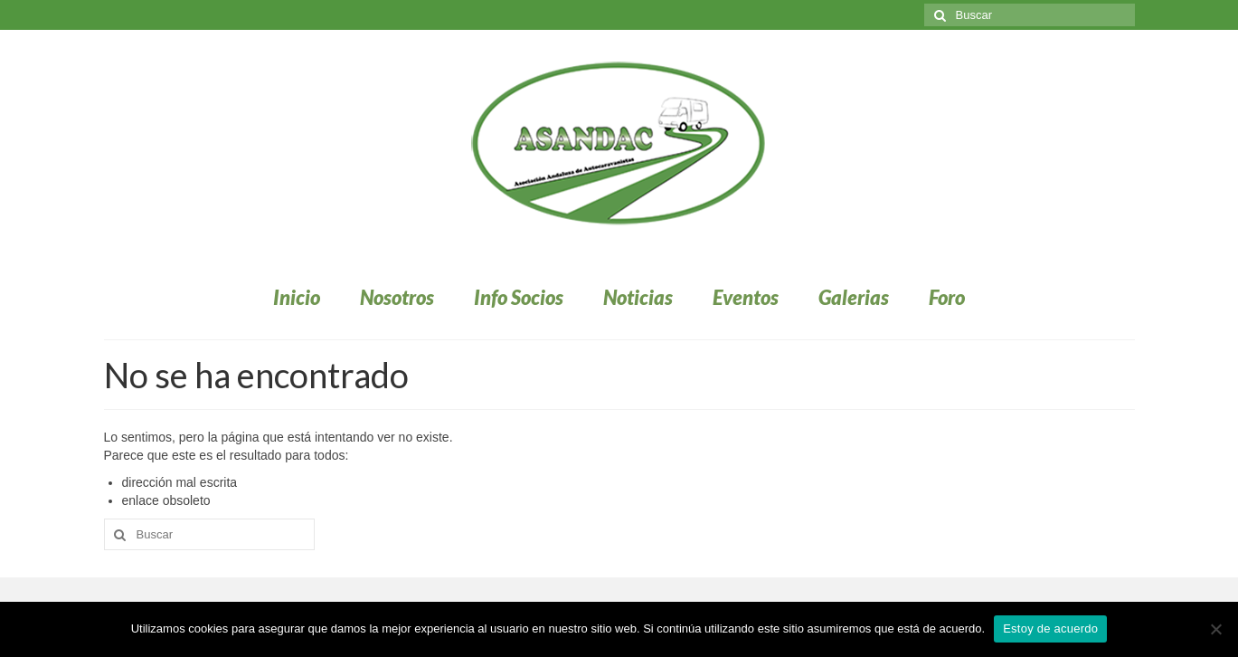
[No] (1215, 629)
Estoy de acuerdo (1050, 628)
